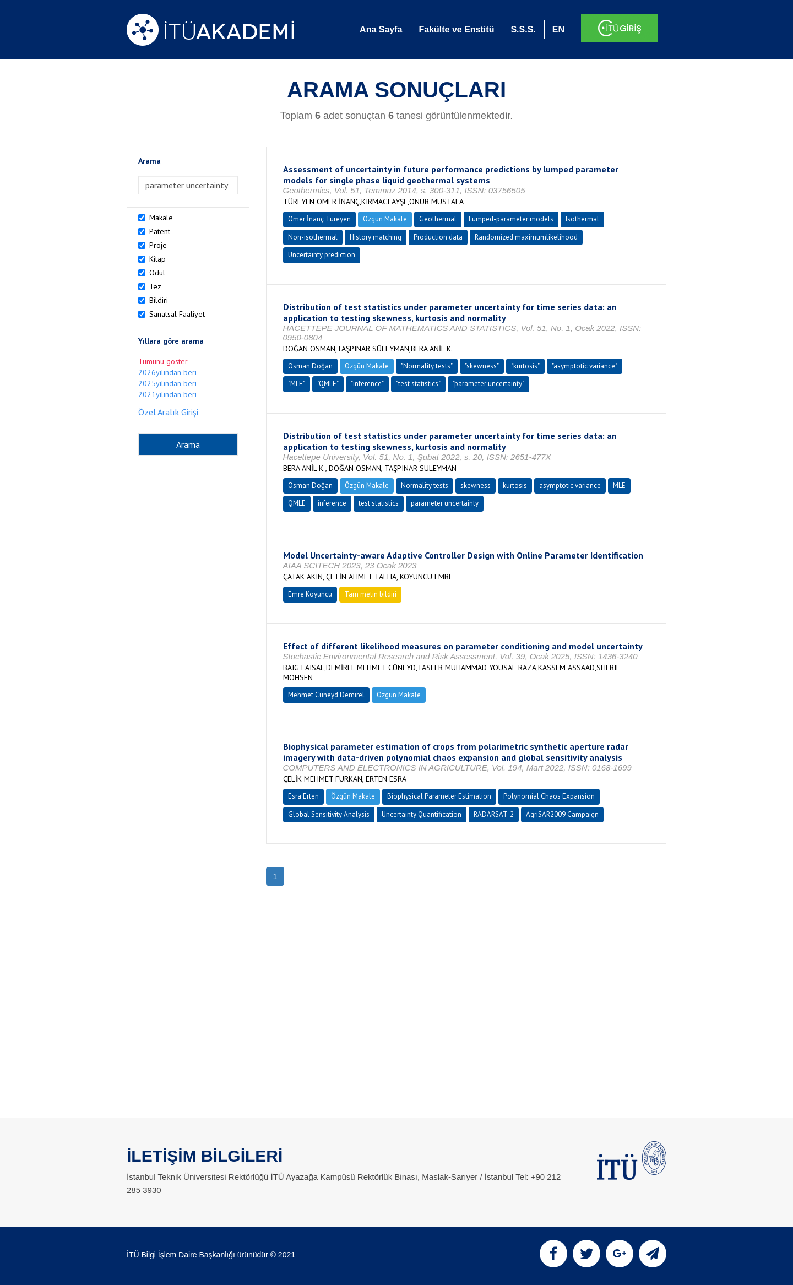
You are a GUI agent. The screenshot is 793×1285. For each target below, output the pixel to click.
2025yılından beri (167, 383)
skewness (475, 485)
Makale (161, 218)
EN (558, 29)
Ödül (157, 273)
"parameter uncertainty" (488, 383)
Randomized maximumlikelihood (526, 237)
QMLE (297, 503)
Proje (158, 245)
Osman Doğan (310, 366)
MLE (619, 485)
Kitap (157, 259)
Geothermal (438, 219)
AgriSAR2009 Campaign (562, 814)
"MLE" (296, 383)
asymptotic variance (570, 485)
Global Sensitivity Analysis (329, 814)
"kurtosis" (525, 366)
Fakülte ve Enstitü (456, 29)
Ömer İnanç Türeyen (319, 219)
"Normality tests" (427, 366)
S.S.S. (522, 29)
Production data (438, 237)
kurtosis (515, 485)
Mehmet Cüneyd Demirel (326, 695)
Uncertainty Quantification (421, 814)
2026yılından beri (167, 372)
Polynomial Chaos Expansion (549, 796)
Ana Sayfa (381, 29)
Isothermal (582, 219)
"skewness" (482, 366)
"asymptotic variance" (584, 366)
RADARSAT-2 (494, 814)
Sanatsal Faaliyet (177, 314)
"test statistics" (418, 383)
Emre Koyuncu (310, 594)
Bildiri (158, 300)
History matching (375, 237)
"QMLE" (328, 383)
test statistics (379, 503)
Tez (155, 286)
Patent (159, 231)
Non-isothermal (313, 237)
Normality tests (424, 485)
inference (332, 503)
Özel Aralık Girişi (168, 412)
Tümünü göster (163, 361)
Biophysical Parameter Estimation (439, 796)
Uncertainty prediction (321, 254)
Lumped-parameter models (511, 219)
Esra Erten (303, 796)
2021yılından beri (167, 394)
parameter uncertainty (445, 503)
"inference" (367, 383)
